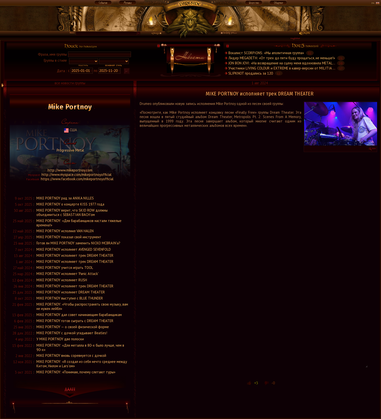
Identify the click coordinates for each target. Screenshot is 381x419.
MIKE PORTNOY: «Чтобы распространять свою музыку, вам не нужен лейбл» (82, 306)
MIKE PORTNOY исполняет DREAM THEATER (70, 292)
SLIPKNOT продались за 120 (250, 73)
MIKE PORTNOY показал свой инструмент (68, 237)
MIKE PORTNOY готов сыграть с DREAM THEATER (74, 320)
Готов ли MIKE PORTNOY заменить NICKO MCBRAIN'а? (78, 243)
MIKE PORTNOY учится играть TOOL (64, 267)
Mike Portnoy (70, 107)
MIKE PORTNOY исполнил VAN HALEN (65, 231)
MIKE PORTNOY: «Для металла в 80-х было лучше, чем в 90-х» (80, 347)
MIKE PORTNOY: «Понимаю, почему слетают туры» (75, 372)
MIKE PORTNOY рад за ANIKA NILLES (65, 198)
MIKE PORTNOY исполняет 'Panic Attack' (67, 273)
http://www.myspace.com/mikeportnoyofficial (77, 174)
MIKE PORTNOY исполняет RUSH (61, 280)
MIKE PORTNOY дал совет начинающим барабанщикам (79, 314)
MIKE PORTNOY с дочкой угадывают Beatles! (71, 333)
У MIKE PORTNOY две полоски (60, 339)
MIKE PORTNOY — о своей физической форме (72, 327)
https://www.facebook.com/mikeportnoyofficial (77, 179)
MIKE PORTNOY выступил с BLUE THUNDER (69, 298)
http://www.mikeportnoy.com (70, 170)
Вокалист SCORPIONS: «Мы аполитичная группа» (266, 53)
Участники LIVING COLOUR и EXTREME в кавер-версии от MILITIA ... (281, 68)
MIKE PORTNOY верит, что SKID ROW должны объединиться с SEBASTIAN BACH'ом (72, 212)
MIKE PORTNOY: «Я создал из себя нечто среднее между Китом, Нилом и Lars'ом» (81, 363)
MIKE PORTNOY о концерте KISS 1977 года (70, 204)
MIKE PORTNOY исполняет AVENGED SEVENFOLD (73, 249)
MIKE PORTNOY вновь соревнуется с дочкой (71, 355)
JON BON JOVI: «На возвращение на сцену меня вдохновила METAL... (281, 63)
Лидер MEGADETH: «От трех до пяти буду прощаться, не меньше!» (281, 58)
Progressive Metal (70, 150)
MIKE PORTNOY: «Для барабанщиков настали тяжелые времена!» (78, 222)
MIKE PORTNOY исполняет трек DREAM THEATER (74, 255)
